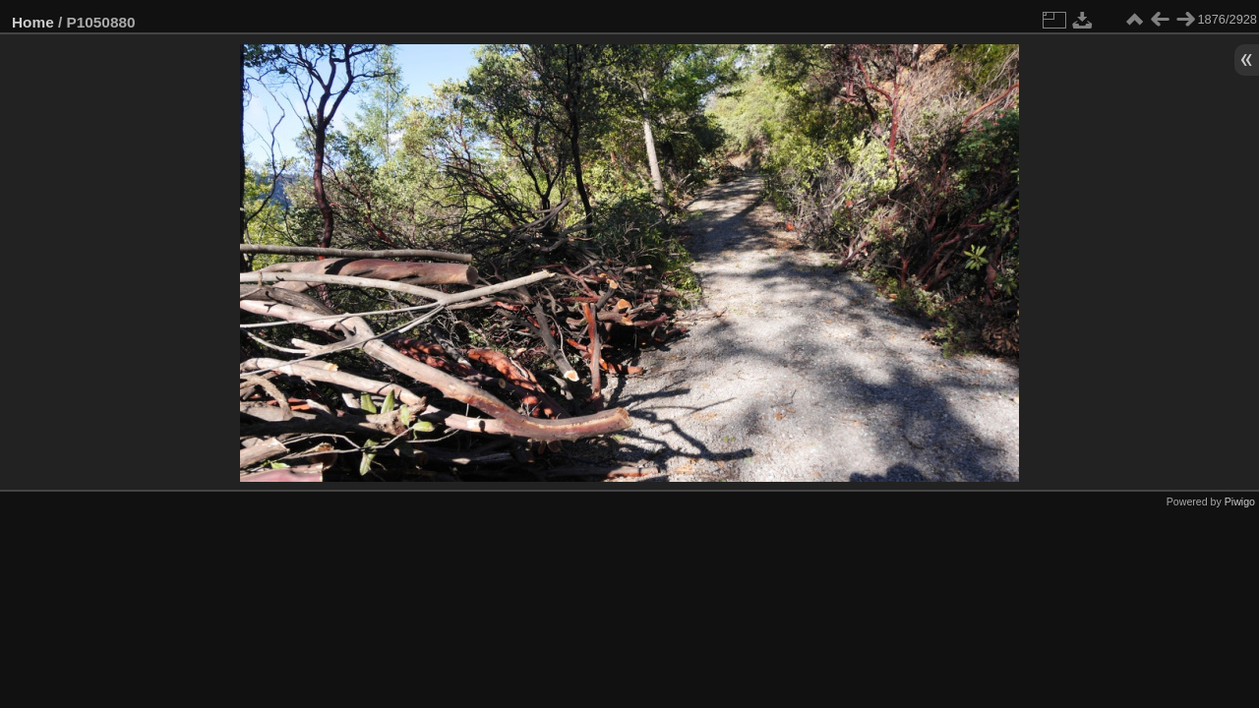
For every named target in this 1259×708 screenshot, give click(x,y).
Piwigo (1240, 501)
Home (33, 22)
